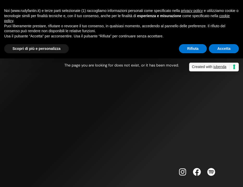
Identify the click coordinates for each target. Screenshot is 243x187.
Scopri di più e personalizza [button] (36, 48)
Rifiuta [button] (193, 48)
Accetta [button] (223, 48)
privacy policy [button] (192, 11)
